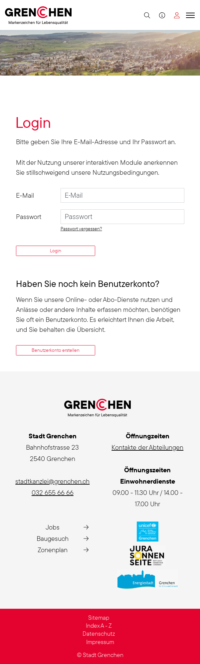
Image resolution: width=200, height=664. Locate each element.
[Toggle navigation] (189, 15)
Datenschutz (99, 633)
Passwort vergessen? (81, 229)
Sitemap (98, 617)
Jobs (53, 527)
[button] (146, 15)
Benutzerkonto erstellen (56, 350)
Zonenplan (53, 550)
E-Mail (25, 195)
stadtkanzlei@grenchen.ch (52, 481)
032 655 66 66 (53, 492)
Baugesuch (53, 538)
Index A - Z (99, 625)
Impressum (100, 642)
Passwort (28, 216)
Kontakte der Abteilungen (147, 447)
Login (55, 251)
